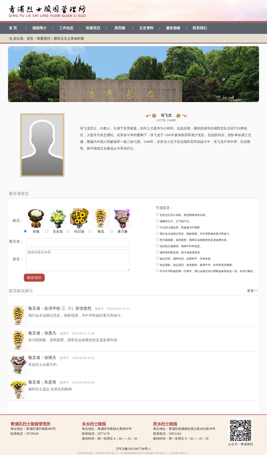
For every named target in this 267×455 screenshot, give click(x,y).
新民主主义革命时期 (69, 38)
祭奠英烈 (93, 28)
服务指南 (173, 28)
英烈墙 (119, 28)
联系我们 (200, 28)
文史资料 (146, 28)
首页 (30, 38)
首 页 (13, 28)
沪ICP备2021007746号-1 (133, 449)
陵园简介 (39, 28)
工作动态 (66, 28)
